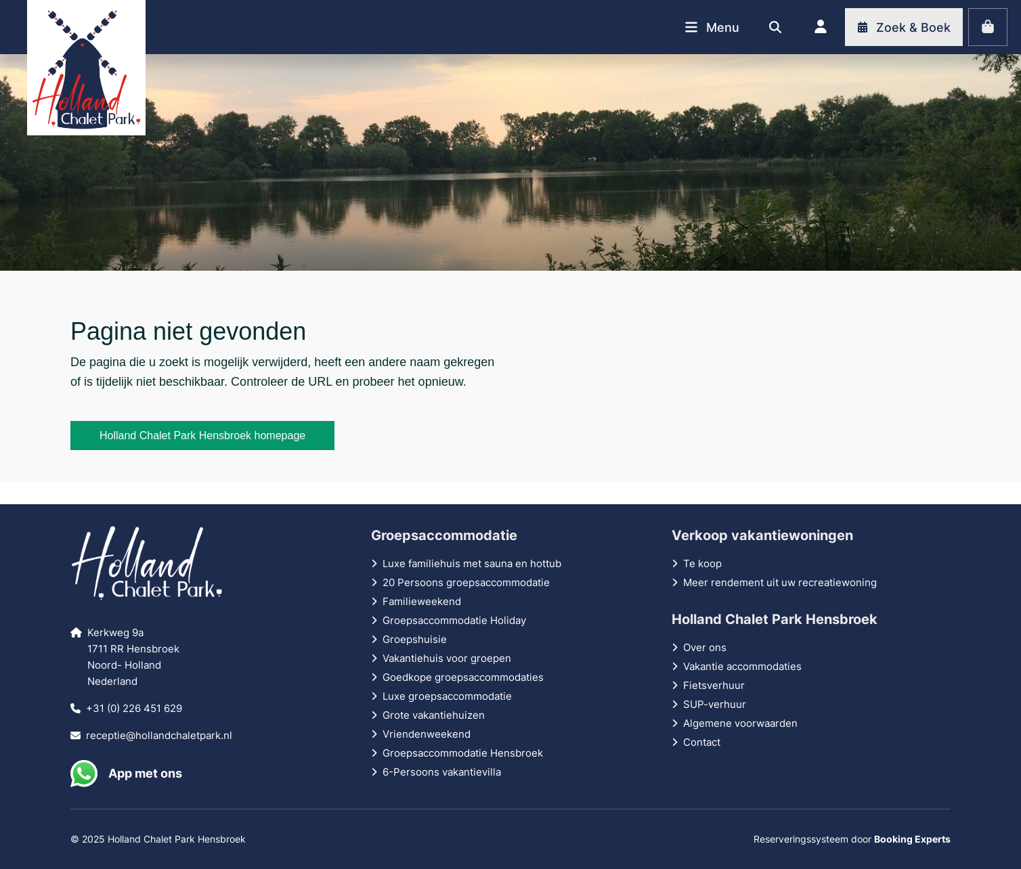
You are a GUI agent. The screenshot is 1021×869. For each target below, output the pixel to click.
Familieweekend (422, 601)
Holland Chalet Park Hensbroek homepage (202, 435)
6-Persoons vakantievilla (442, 771)
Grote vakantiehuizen (434, 715)
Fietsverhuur (714, 685)
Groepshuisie (415, 639)
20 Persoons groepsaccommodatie (466, 582)
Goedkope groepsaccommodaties (463, 677)
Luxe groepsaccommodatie (447, 696)
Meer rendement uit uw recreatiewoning (780, 582)
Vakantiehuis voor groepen (447, 658)
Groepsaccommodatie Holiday (454, 620)
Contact (701, 742)
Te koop (702, 563)
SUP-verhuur (714, 704)
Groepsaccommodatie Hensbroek (463, 753)
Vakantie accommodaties (742, 666)
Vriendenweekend (427, 734)
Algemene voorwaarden (740, 723)
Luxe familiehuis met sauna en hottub (472, 563)
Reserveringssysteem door (852, 839)
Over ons (704, 647)
